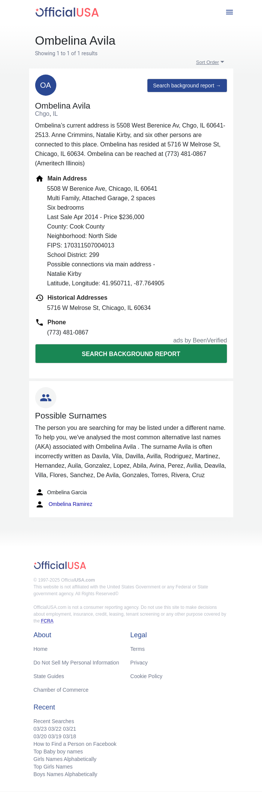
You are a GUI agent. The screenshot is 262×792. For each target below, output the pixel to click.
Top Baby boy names (58, 751)
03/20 (40, 736)
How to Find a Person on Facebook (75, 744)
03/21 (69, 729)
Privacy (139, 663)
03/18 (69, 736)
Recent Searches (54, 721)
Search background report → (187, 85)
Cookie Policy (146, 676)
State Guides (49, 676)
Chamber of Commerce (61, 690)
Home (41, 649)
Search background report (131, 354)
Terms (137, 649)
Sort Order (207, 62)
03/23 (40, 729)
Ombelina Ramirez (64, 504)
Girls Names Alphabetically (65, 759)
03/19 (54, 736)
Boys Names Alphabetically (66, 774)
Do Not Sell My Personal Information (76, 663)
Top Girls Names (53, 767)
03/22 (54, 729)
